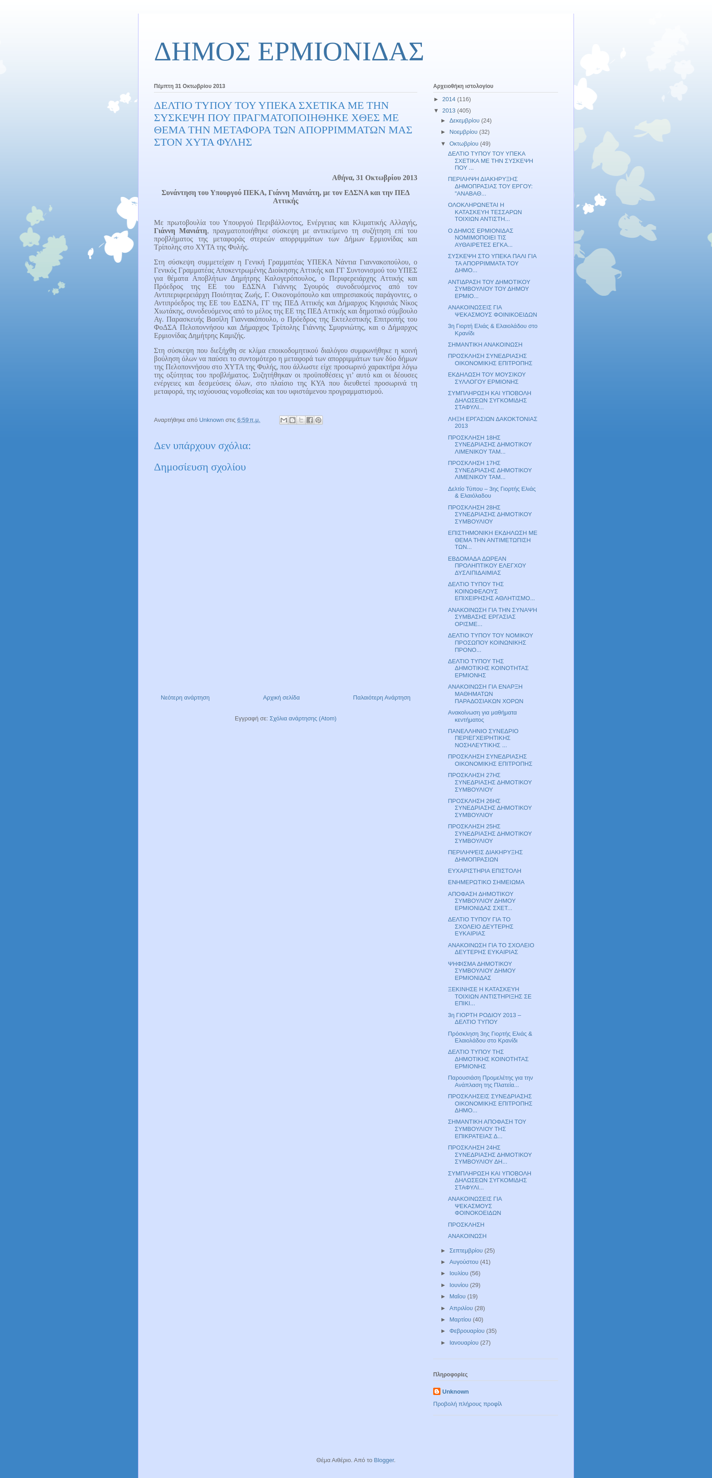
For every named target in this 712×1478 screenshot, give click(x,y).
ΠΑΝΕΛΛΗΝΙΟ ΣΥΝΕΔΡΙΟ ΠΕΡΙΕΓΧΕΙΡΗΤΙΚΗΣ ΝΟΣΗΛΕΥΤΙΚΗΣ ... (483, 738)
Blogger (384, 1460)
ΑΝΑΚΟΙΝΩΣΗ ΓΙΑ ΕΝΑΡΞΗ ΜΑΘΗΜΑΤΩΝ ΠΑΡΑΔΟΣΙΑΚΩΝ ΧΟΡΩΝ (485, 693)
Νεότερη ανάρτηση (185, 697)
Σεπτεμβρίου (467, 1250)
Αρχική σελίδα (281, 697)
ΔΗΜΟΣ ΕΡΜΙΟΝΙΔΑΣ (289, 51)
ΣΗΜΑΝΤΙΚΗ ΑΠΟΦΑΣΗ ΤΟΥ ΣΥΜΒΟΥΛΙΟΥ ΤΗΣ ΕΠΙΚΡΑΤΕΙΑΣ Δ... (487, 1128)
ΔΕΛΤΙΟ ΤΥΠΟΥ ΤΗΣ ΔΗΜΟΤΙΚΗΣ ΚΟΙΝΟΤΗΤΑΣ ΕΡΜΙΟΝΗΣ (488, 668)
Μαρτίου (461, 1319)
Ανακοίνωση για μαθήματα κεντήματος (482, 716)
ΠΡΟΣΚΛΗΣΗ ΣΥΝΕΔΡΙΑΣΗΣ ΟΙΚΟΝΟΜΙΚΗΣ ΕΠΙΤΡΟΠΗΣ (490, 359)
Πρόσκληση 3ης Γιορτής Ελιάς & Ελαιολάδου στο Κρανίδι (490, 1037)
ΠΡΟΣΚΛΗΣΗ (466, 1224)
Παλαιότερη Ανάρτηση (381, 697)
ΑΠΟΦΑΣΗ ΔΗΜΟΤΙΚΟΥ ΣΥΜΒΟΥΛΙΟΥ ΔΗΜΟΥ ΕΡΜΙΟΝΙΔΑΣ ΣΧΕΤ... (481, 901)
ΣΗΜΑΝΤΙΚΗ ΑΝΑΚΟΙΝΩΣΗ (485, 344)
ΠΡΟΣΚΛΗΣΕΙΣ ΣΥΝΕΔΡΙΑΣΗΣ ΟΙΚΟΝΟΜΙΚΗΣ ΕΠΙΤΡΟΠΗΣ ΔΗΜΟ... (490, 1103)
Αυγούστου (465, 1261)
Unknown (455, 1391)
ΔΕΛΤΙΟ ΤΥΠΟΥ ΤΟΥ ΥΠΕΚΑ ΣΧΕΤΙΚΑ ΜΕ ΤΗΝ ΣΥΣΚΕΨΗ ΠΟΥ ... (490, 160)
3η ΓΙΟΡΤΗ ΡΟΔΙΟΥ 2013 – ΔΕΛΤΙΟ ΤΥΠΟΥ (484, 1019)
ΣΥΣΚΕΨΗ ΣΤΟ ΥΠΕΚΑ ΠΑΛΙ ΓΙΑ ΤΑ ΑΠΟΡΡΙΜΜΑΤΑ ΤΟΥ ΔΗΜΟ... (492, 263)
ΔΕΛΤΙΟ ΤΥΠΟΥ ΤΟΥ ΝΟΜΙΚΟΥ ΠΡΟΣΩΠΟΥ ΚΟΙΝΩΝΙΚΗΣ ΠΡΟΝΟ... (490, 642)
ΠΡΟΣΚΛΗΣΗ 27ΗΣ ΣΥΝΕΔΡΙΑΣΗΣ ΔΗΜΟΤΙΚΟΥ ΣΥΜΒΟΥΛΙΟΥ (490, 782)
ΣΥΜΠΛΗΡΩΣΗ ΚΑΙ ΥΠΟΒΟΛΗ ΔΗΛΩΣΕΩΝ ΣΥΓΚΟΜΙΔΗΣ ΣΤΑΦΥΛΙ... (489, 400)
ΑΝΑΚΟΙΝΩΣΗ (467, 1236)
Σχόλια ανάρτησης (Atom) (303, 718)
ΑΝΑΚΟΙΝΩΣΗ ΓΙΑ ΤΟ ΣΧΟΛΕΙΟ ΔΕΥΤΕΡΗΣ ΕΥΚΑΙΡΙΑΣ (491, 949)
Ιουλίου (460, 1273)
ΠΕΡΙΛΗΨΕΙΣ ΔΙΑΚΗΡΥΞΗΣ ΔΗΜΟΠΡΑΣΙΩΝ (485, 856)
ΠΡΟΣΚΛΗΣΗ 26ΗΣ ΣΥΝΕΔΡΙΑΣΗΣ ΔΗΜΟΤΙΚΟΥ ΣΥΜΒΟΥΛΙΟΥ (490, 808)
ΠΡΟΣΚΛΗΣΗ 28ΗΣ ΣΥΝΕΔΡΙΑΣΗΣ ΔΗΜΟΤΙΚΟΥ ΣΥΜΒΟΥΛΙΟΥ (490, 514)
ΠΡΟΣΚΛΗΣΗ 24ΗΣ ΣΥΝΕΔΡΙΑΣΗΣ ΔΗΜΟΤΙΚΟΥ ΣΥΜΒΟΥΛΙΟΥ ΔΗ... (490, 1154)
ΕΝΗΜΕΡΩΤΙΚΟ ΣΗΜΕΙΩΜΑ (486, 882)
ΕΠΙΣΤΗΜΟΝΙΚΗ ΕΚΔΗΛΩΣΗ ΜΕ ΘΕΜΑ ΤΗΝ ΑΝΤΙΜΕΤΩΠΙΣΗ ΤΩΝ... (492, 539)
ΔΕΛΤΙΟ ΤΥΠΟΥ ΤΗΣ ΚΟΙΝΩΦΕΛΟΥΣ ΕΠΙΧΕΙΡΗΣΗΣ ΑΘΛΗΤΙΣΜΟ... (491, 591)
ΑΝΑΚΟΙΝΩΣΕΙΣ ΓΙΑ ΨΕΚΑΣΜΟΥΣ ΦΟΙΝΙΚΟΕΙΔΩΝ (492, 311)
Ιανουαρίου (465, 1342)
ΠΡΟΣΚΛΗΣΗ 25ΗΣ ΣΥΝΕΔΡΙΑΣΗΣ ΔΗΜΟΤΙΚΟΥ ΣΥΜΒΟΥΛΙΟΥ (490, 833)
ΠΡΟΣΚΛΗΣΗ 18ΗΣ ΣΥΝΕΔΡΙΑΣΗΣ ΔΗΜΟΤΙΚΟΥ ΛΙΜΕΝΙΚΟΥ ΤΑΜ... (490, 444)
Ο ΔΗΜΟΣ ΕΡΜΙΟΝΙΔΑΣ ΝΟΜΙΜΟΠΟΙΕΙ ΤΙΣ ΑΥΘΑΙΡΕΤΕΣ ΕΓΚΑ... (480, 237)
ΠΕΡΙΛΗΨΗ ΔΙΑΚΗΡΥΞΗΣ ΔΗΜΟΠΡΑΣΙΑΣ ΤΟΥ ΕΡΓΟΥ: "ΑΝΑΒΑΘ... (490, 186)
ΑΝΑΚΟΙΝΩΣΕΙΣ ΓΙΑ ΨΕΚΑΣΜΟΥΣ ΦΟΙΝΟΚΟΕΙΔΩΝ (475, 1205)
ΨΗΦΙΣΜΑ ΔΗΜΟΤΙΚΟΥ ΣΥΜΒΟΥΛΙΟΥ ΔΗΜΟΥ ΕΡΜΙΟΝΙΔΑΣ (481, 970)
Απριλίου (462, 1308)
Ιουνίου (460, 1285)
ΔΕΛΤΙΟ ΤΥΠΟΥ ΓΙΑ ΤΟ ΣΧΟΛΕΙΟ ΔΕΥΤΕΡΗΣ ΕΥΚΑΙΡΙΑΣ (480, 926)
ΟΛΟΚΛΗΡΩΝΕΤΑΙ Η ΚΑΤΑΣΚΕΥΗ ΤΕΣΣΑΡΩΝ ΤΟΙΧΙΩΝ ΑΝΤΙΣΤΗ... (485, 211)
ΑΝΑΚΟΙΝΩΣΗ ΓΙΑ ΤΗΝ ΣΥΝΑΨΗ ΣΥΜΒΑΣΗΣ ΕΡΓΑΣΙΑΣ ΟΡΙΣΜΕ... (492, 617)
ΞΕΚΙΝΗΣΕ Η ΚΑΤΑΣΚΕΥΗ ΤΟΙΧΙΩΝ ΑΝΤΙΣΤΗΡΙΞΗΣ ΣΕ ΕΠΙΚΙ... (489, 996)
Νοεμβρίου (465, 131)
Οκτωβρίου (465, 143)
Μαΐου (458, 1296)
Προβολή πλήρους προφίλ (467, 1403)
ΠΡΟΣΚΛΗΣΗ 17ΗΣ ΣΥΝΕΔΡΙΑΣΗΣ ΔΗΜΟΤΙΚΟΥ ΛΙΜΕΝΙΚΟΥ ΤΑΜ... (490, 470)
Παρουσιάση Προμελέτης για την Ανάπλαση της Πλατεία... (490, 1081)
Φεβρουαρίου (468, 1330)
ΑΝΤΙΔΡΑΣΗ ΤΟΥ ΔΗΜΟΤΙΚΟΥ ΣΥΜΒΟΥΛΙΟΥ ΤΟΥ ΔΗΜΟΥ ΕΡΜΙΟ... (489, 289)
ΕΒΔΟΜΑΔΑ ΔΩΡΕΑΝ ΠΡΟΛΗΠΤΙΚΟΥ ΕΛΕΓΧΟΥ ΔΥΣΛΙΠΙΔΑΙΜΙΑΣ (487, 565)
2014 (449, 99)
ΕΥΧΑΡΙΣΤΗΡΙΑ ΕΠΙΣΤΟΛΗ (484, 870)
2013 (449, 110)
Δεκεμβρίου (465, 120)
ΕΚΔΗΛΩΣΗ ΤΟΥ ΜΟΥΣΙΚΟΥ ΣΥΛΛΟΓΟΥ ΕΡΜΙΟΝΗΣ (486, 378)
